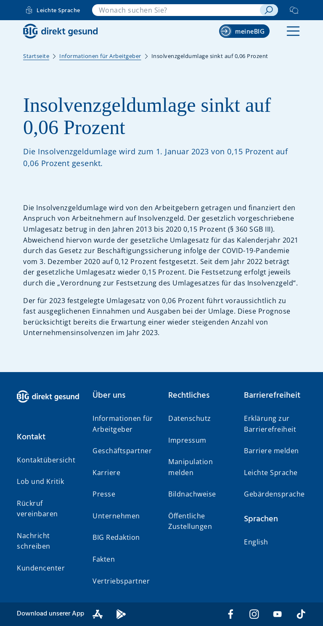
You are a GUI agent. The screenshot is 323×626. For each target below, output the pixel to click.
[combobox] (176, 10)
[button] (293, 31)
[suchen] (269, 10)
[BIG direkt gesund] (60, 31)
